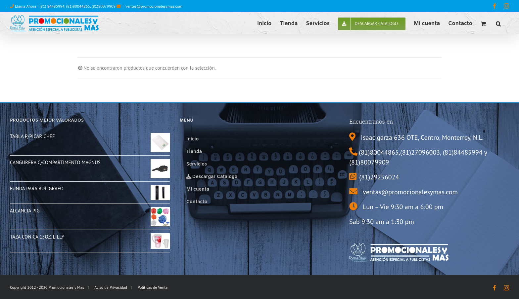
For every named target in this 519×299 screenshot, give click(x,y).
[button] (498, 23)
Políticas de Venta (153, 287)
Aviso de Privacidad (110, 287)
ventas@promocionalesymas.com (153, 6)
